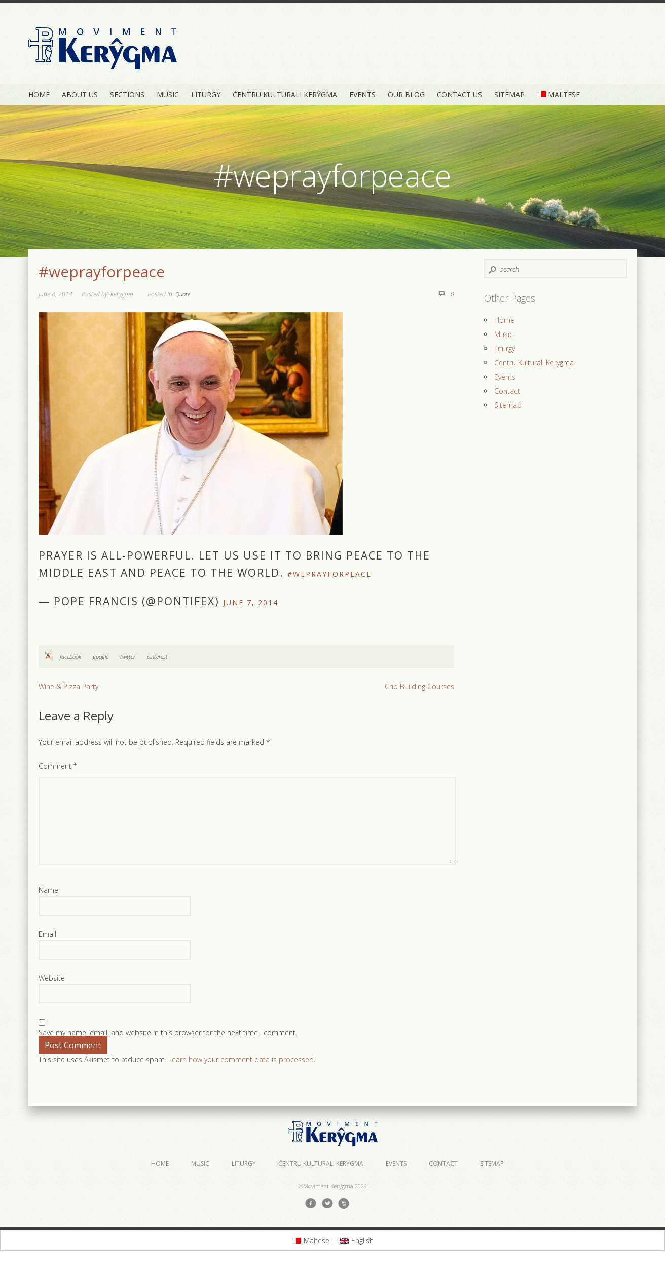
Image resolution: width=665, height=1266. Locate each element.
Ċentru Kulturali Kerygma (534, 362)
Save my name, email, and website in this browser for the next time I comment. (168, 1032)
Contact (507, 391)
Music (168, 94)
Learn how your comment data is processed (241, 1059)
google (100, 656)
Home (39, 94)
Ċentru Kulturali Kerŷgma (285, 94)
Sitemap (509, 94)
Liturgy (205, 94)
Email (47, 934)
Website (52, 978)
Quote (182, 294)
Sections (127, 94)
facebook (70, 656)
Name (48, 890)
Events (362, 94)
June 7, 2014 (250, 602)
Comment (58, 766)
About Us (80, 94)
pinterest (157, 656)
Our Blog (406, 94)
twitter (127, 656)
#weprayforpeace (102, 271)
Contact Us (459, 94)
